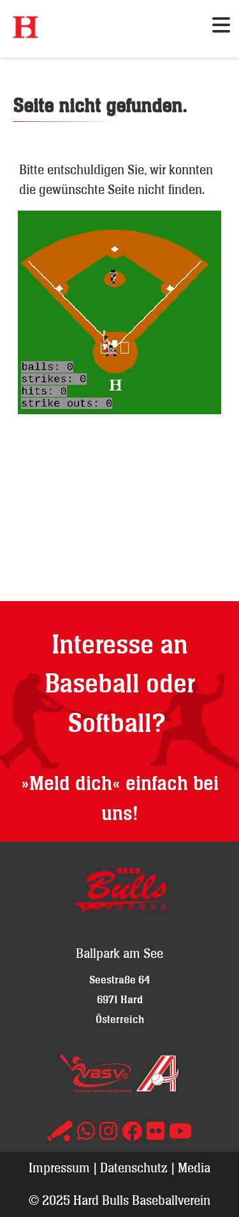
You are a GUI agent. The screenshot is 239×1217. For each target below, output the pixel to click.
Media (194, 1167)
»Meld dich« (70, 784)
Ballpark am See (119, 953)
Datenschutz (134, 1167)
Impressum (59, 1167)
